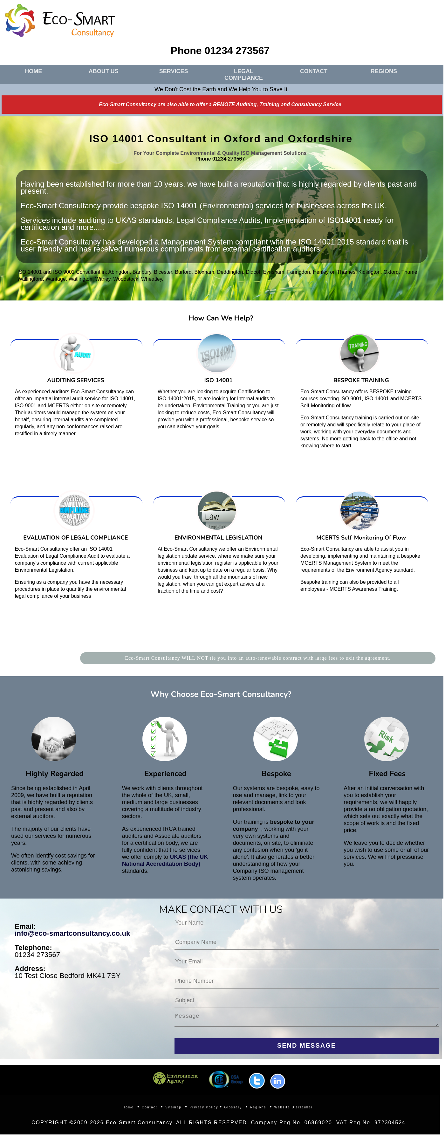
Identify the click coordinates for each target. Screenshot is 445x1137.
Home (128, 1110)
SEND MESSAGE (306, 1047)
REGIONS (384, 71)
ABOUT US (104, 71)
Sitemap (173, 1110)
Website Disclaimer (293, 1110)
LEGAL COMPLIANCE (243, 74)
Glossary (233, 1110)
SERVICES (173, 71)
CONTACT (314, 71)
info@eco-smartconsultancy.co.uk (72, 933)
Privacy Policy (203, 1110)
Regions (258, 1110)
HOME (33, 71)
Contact (149, 1110)
